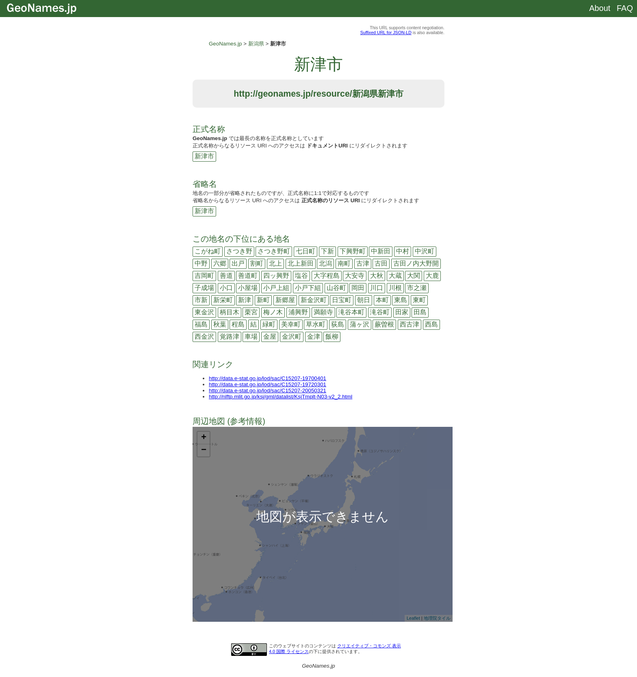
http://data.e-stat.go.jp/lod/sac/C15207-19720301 (267, 384)
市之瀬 (417, 287)
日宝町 (341, 299)
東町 (419, 299)
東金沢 (204, 312)
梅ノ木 (273, 312)
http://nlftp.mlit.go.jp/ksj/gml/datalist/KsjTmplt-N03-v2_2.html (280, 397)
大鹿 (432, 275)
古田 (381, 263)
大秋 (376, 275)
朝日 (363, 299)
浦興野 (298, 312)
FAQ (625, 8)
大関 (413, 275)
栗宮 (251, 312)
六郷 (219, 263)
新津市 (204, 156)
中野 (201, 263)
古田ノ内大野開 (416, 263)
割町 (256, 263)
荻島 (337, 324)
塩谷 (301, 275)
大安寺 (354, 275)
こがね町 (208, 251)
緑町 (268, 324)
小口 (226, 287)
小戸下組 (308, 287)
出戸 (238, 263)
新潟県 (256, 44)
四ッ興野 (276, 275)
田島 (420, 312)
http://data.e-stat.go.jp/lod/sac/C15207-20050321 (267, 390)
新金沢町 (314, 299)
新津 (244, 299)
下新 (327, 251)
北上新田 (301, 263)
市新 (201, 299)
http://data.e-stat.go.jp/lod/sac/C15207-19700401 (267, 378)
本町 (382, 299)
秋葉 (219, 324)
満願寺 (323, 312)
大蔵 (395, 275)
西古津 (409, 324)
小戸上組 (276, 287)
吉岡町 (204, 275)
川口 (376, 287)
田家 (401, 312)
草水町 (315, 324)
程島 (238, 324)
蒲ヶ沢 (359, 324)
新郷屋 (285, 299)
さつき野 (239, 251)
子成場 (204, 287)
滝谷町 (380, 312)
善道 (226, 275)
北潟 (325, 263)
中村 (402, 251)
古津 (362, 263)
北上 (275, 263)
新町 (263, 299)
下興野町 (353, 251)
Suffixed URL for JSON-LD (386, 32)
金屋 (269, 336)
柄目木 (229, 312)
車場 (251, 336)
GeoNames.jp (225, 44)
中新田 (380, 251)
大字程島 (327, 275)
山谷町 (336, 287)
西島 (431, 324)
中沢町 (424, 251)
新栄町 (223, 299)
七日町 (305, 251)
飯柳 (331, 336)
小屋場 (248, 287)
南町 (344, 263)
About (599, 8)
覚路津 (229, 336)
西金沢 (204, 336)
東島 (400, 299)
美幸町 (291, 324)
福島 (201, 324)
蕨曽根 (384, 324)
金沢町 (291, 336)
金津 (313, 336)
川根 (395, 287)
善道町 (248, 275)
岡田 (357, 287)
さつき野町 (274, 251)
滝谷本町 (351, 312)
